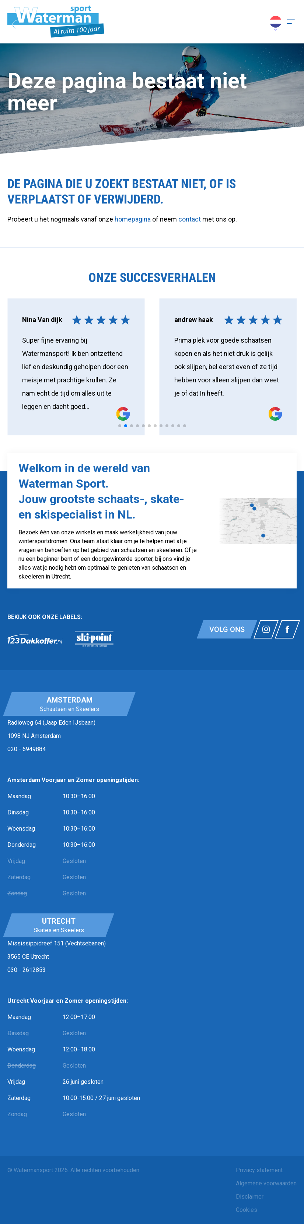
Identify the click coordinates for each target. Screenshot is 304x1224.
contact (190, 219)
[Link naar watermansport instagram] (266, 629)
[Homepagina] (55, 22)
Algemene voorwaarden (266, 1183)
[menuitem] (266, 1170)
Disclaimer (249, 1196)
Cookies (246, 1209)
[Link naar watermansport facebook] (287, 629)
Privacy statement (259, 1170)
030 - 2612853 (26, 969)
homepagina (133, 219)
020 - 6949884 (26, 749)
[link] (35, 639)
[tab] (119, 425)
